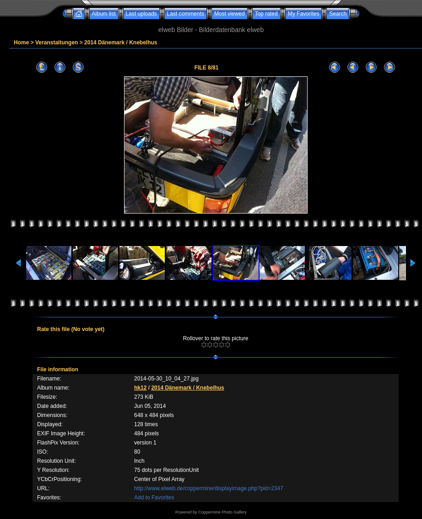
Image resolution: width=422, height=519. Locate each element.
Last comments (185, 14)
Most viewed (229, 14)
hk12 (140, 388)
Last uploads (141, 14)
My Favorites (303, 14)
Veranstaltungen (56, 42)
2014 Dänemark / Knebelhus (120, 42)
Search (337, 14)
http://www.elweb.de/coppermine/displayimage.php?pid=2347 (208, 488)
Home (21, 42)
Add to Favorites (154, 497)
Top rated (266, 14)
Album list (104, 14)
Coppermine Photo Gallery (222, 512)
